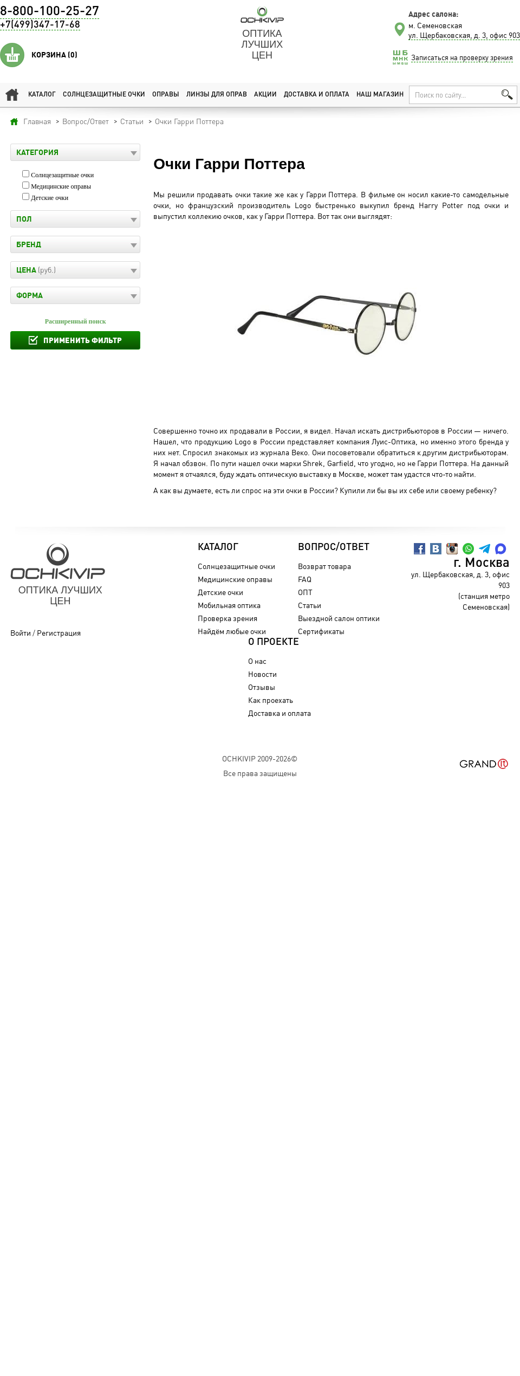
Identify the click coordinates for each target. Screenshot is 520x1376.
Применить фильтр (82, 340)
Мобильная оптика (229, 605)
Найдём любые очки (232, 631)
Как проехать (270, 700)
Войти (20, 632)
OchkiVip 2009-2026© (259, 758)
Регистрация (59, 632)
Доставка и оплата (316, 95)
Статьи (309, 605)
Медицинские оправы (61, 186)
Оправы (165, 95)
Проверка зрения (227, 618)
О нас (257, 661)
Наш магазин (380, 95)
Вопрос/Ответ (333, 547)
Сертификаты (321, 631)
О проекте (273, 642)
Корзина (54, 55)
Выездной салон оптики (339, 618)
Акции (265, 95)
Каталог (42, 95)
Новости (262, 674)
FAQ (304, 579)
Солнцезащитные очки (104, 95)
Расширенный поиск (75, 321)
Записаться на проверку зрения (462, 57)
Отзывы (261, 687)
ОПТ (305, 592)
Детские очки (49, 198)
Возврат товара (324, 566)
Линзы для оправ (216, 95)
